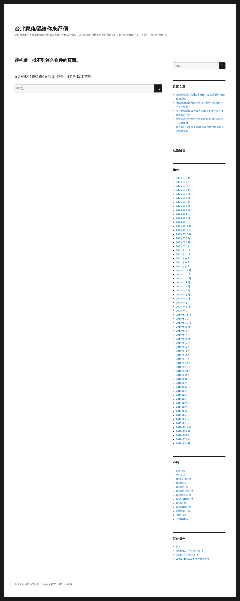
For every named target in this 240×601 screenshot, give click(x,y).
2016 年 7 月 (183, 439)
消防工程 (181, 515)
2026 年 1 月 (183, 182)
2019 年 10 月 (183, 322)
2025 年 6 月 (183, 202)
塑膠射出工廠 (183, 511)
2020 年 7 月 (183, 286)
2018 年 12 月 (183, 363)
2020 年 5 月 (183, 294)
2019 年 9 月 (183, 326)
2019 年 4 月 (183, 346)
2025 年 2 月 (183, 218)
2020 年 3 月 (183, 302)
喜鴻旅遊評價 (183, 495)
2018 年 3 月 (183, 399)
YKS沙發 (181, 471)
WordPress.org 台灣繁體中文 (192, 558)
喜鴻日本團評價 (184, 499)
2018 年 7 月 (183, 383)
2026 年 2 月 (183, 178)
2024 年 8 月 (183, 242)
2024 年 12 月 (183, 226)
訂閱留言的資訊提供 (187, 554)
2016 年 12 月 (183, 427)
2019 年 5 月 (183, 342)
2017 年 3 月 (183, 419)
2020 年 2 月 (183, 306)
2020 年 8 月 (183, 282)
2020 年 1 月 (183, 310)
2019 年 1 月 (183, 359)
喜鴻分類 (181, 483)
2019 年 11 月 (183, 318)
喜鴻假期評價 (183, 479)
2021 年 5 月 (183, 266)
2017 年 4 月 (183, 415)
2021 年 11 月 (183, 254)
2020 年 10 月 (183, 278)
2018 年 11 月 (183, 367)
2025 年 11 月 (183, 186)
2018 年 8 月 (183, 379)
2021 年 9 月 (183, 258)
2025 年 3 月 (183, 214)
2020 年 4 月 (183, 298)
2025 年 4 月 (183, 210)
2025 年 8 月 (183, 194)
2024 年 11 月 (183, 230)
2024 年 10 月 (183, 234)
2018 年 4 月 (183, 395)
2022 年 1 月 (183, 246)
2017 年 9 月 (183, 411)
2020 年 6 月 (183, 290)
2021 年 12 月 (183, 250)
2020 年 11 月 (183, 274)
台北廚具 (181, 475)
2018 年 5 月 (183, 391)
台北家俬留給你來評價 (41, 28)
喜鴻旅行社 (182, 487)
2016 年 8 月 (183, 435)
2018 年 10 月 (183, 371)
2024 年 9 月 (183, 238)
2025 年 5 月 (183, 206)
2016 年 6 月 (183, 443)
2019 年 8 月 (183, 330)
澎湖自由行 (182, 519)
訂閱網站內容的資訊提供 (189, 550)
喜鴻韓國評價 (183, 507)
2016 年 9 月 (183, 431)
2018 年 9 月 (183, 375)
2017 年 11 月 (183, 407)
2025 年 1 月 (183, 222)
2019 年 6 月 (183, 338)
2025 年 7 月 (183, 198)
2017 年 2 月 (183, 423)
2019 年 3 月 (183, 350)
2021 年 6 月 (183, 262)
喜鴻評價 (181, 503)
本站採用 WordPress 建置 (57, 584)
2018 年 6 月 (183, 387)
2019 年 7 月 (183, 334)
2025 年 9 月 (183, 190)
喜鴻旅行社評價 (184, 491)
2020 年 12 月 (183, 270)
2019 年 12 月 (183, 314)
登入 (178, 546)
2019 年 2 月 (183, 355)
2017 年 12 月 (183, 403)
